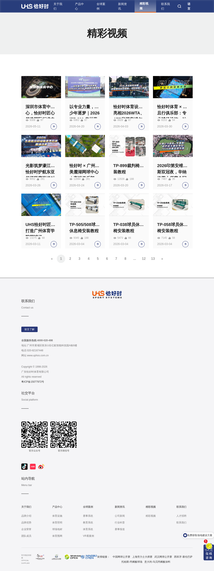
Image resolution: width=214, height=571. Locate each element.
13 (153, 258)
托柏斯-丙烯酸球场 (131, 561)
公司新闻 (120, 516)
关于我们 (58, 6)
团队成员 (26, 536)
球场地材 (57, 529)
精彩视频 (144, 6)
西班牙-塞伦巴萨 (183, 556)
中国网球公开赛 (121, 556)
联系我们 (165, 6)
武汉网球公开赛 (163, 556)
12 (144, 258)
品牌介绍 (26, 516)
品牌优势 (26, 522)
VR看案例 (88, 536)
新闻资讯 (122, 6)
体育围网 (57, 536)
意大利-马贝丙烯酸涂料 (157, 561)
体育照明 (57, 522)
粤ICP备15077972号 (32, 381)
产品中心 (79, 6)
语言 (188, 6)
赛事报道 (120, 529)
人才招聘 (181, 516)
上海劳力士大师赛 (142, 556)
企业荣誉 (26, 529)
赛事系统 (88, 516)
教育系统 (88, 522)
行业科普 (120, 522)
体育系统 (88, 529)
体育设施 (57, 516)
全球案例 (101, 6)
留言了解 (29, 329)
